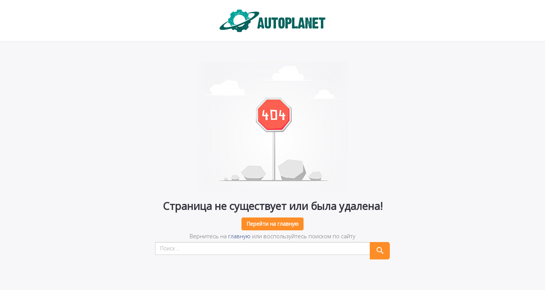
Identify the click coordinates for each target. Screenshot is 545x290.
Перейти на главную (272, 223)
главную (239, 236)
